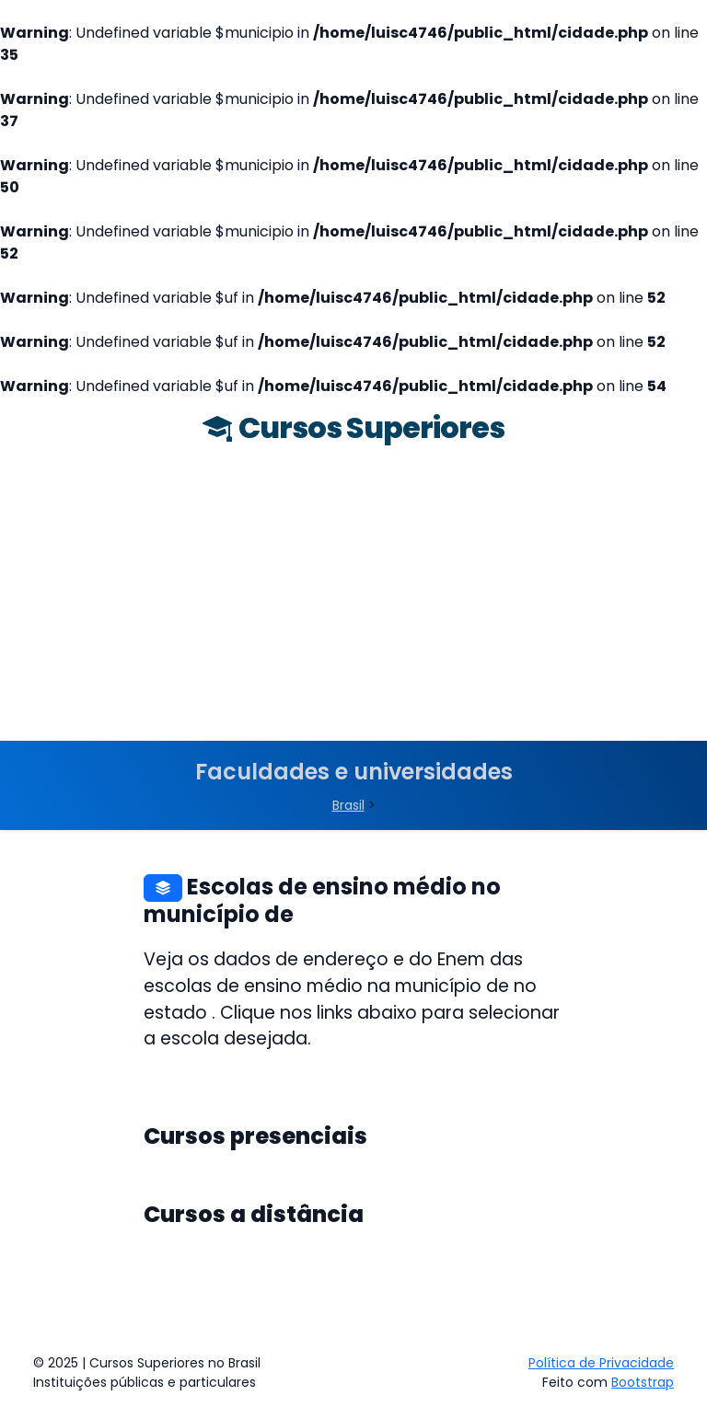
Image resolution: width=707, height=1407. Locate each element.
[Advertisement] (353, 603)
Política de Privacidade (601, 1363)
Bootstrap (642, 1382)
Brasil (348, 805)
